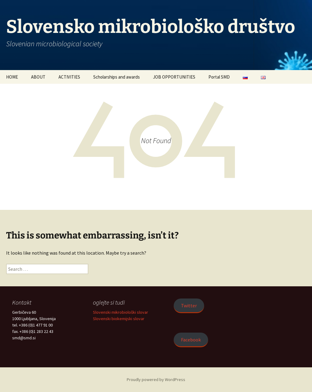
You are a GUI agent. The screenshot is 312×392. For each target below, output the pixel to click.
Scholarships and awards (116, 77)
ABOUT (38, 77)
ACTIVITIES (69, 77)
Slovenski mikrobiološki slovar (120, 312)
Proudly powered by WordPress (156, 379)
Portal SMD (219, 77)
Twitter (189, 305)
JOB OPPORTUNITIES (174, 77)
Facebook (191, 340)
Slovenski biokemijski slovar (118, 318)
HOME (12, 77)
